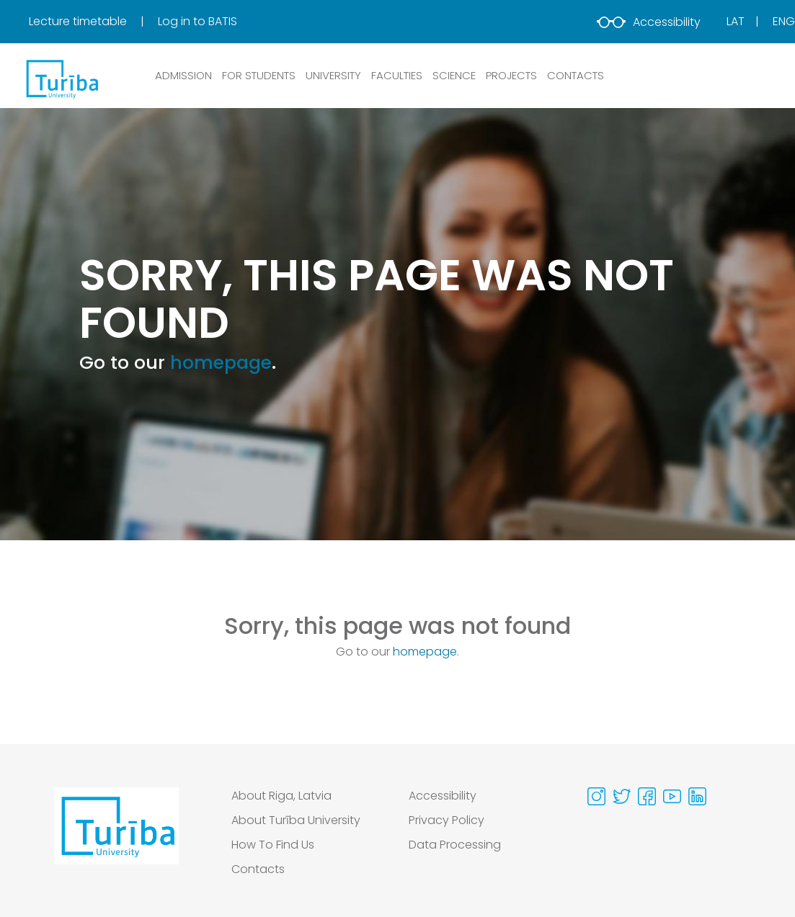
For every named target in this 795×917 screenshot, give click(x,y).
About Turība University (295, 820)
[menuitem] (92, 21)
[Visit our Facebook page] (647, 796)
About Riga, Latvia (281, 795)
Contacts (258, 869)
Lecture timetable (79, 21)
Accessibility (649, 22)
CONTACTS (575, 75)
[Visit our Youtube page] (672, 796)
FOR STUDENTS (259, 75)
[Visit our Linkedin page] (697, 796)
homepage (221, 362)
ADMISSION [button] (183, 75)
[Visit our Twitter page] (622, 796)
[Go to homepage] (116, 836)
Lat (736, 21)
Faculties (396, 75)
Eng (784, 21)
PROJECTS (511, 75)
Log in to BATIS (197, 21)
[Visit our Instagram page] (596, 796)
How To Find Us (272, 844)
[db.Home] (61, 78)
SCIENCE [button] (454, 75)
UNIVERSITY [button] (333, 75)
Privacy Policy (446, 820)
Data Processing (455, 844)
